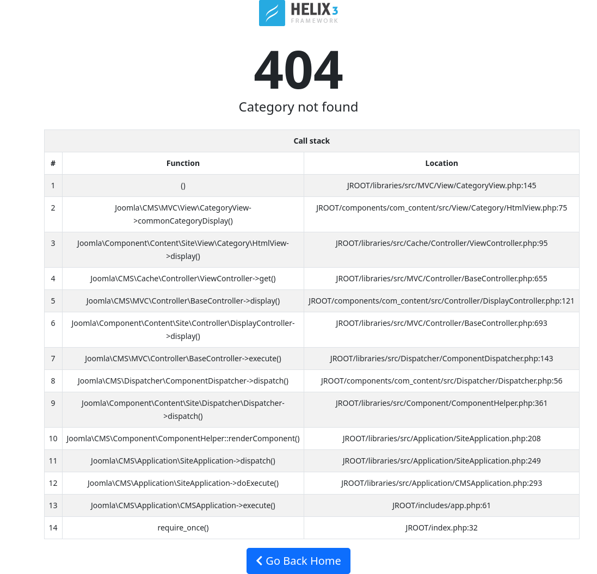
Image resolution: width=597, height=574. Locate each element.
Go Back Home (298, 560)
